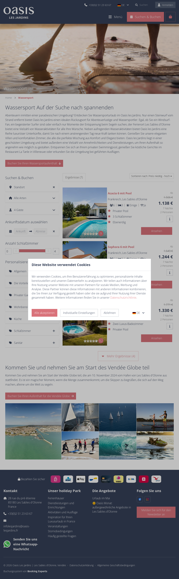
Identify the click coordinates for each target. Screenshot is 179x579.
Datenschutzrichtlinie (123, 297)
